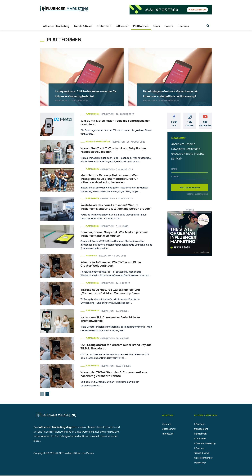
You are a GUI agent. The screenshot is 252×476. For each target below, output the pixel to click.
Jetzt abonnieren (190, 187)
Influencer (92, 256)
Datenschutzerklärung (197, 193)
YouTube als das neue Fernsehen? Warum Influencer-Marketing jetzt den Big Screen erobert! (116, 207)
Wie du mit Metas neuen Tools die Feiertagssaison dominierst (115, 122)
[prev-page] (42, 394)
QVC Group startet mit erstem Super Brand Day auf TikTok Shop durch (116, 347)
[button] (208, 26)
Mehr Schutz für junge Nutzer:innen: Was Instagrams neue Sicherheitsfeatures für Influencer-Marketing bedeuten (109, 179)
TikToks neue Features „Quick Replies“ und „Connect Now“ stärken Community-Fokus (110, 292)
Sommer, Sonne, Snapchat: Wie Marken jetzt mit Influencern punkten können (114, 234)
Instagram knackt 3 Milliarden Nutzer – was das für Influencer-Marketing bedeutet (84, 88)
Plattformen (93, 114)
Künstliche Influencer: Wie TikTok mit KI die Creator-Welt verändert (111, 264)
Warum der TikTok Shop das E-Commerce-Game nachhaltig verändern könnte (114, 375)
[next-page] (47, 394)
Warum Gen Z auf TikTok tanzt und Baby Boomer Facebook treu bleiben (114, 150)
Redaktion (61, 100)
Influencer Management (100, 141)
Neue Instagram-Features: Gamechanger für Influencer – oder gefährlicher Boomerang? (173, 91)
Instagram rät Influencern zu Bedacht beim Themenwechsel (110, 319)
